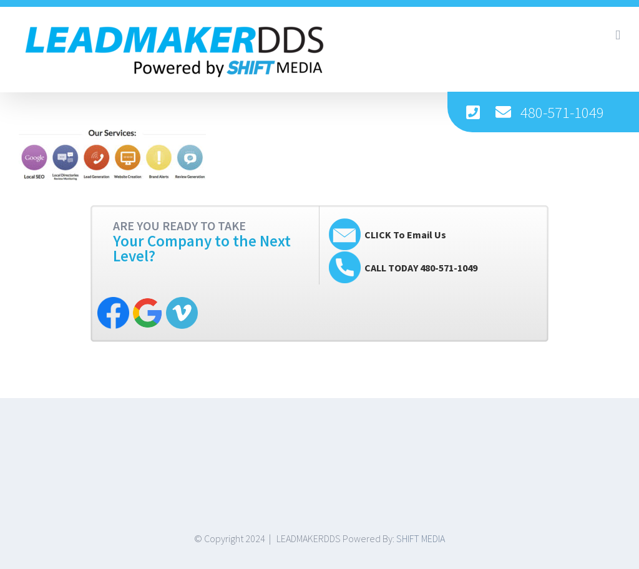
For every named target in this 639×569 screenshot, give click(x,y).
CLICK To (405, 234)
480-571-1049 (562, 112)
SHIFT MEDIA (420, 538)
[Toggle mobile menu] (617, 35)
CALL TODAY (420, 267)
